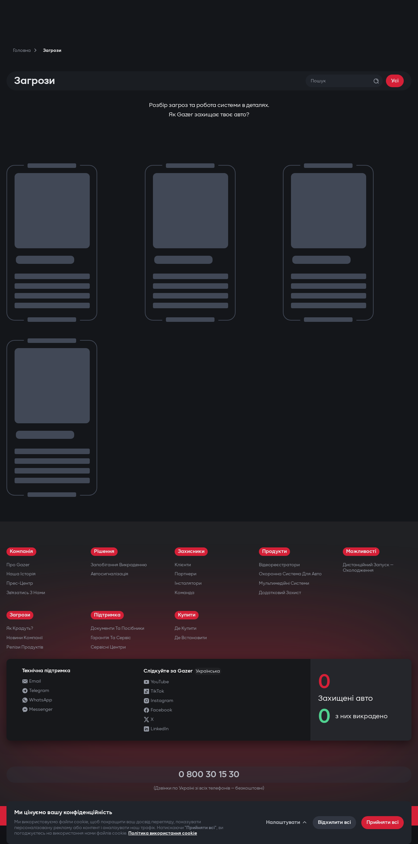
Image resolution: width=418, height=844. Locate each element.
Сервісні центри (108, 647)
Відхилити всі (334, 822)
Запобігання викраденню (119, 565)
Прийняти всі (382, 822)
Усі (395, 81)
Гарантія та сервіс (111, 637)
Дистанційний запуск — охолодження (368, 567)
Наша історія (21, 574)
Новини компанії (24, 637)
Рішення (104, 551)
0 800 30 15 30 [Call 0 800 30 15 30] (209, 774)
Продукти (274, 551)
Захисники (191, 551)
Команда (184, 592)
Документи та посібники (117, 628)
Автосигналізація (109, 574)
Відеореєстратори (279, 565)
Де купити (185, 628)
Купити (186, 615)
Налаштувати (287, 822)
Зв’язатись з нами (25, 592)
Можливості (361, 551)
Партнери (185, 574)
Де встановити (191, 637)
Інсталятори (188, 583)
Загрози (20, 615)
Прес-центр (19, 583)
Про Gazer (17, 565)
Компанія (21, 551)
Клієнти (183, 565)
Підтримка (107, 615)
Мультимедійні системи (284, 583)
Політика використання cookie (162, 833)
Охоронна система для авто (290, 574)
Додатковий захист (280, 592)
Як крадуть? (19, 628)
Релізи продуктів (24, 647)
